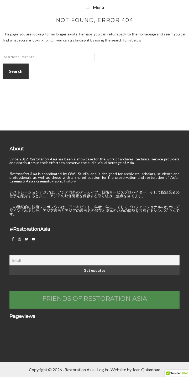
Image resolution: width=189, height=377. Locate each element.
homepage (147, 34)
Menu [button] (98, 7)
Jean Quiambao (146, 369)
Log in (102, 369)
